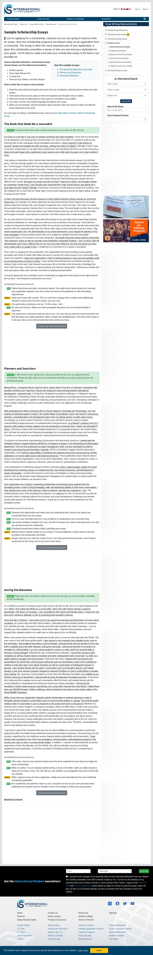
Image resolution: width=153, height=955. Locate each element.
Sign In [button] (145, 9)
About (20, 913)
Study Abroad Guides (26, 920)
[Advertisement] (51, 347)
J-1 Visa (21, 929)
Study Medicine (85, 939)
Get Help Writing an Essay (117, 70)
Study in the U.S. (55, 932)
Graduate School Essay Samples (121, 66)
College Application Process (91, 929)
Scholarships (54, 925)
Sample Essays (114, 43)
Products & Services (75, 19)
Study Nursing (84, 935)
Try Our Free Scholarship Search (51, 326)
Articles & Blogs (85, 916)
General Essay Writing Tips (118, 30)
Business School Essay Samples (121, 54)
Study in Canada (55, 935)
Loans (20, 939)
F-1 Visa (21, 932)
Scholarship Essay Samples (120, 47)
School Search (13, 19)
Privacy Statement (82, 886)
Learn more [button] (82, 950)
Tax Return (114, 939)
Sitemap (113, 913)
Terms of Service (86, 920)
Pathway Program (86, 932)
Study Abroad (54, 939)
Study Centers (43, 19)
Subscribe (144, 871)
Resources (106, 19)
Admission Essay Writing (119, 34)
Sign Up (137, 9)
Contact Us (53, 913)
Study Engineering (117, 925)
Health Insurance (117, 935)
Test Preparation (24, 935)
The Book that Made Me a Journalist (75, 69)
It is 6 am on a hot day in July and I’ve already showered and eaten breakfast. (39, 137)
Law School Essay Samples (119, 58)
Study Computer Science (120, 929)
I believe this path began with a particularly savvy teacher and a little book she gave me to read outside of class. (51, 152)
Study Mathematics (117, 932)
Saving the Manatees (69, 76)
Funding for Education (58, 929)
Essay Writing (23, 925)
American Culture (86, 925)
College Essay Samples (118, 51)
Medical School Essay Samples (120, 62)
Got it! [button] (99, 950)
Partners (21, 916)
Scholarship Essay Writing (117, 39)
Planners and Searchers (70, 72)
